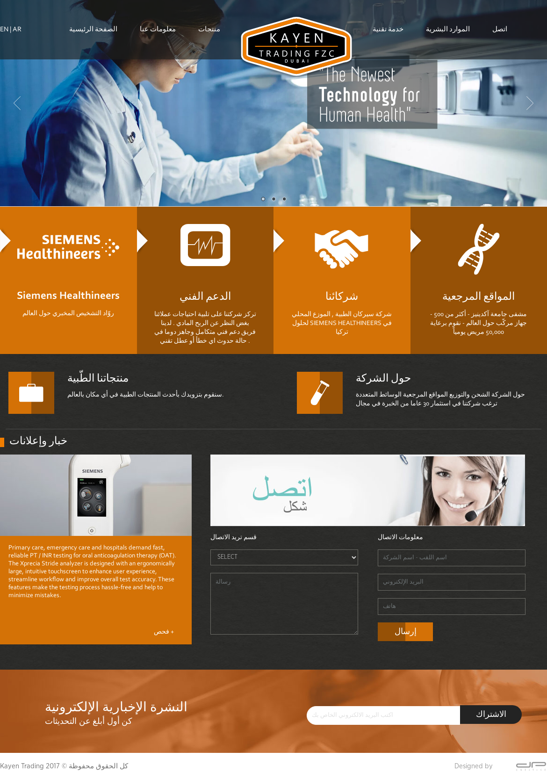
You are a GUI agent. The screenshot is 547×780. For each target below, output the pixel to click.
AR (17, 29)
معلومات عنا (158, 16)
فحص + (164, 632)
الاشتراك (491, 715)
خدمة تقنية (388, 16)
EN (4, 29)
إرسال (406, 632)
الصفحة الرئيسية (93, 16)
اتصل (499, 16)
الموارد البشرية (448, 16)
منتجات (209, 16)
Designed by (473, 766)
